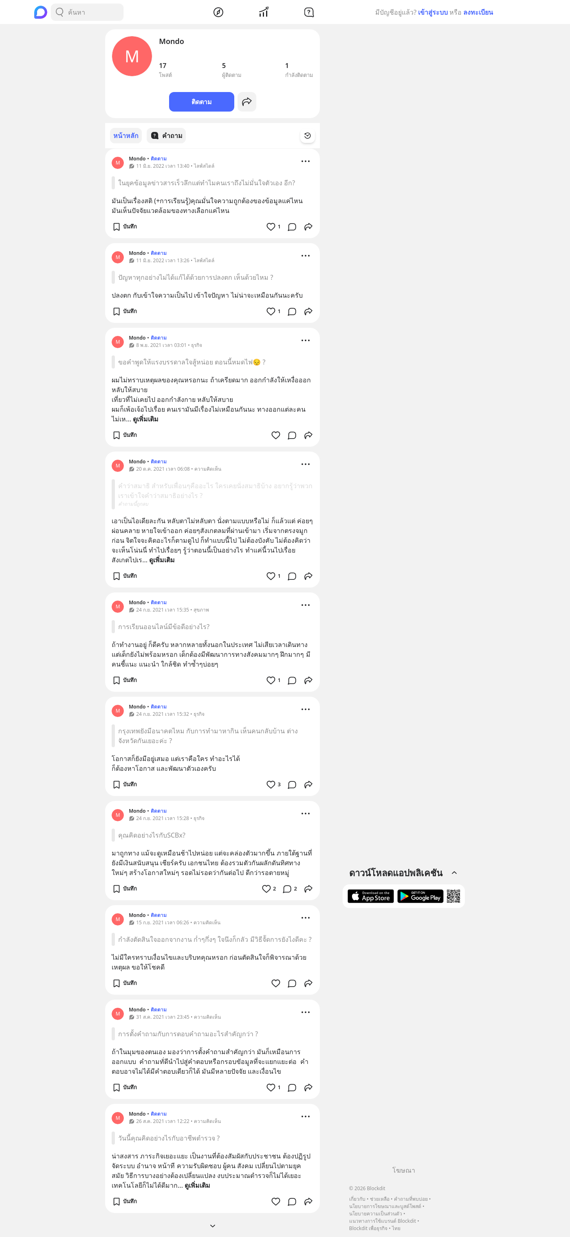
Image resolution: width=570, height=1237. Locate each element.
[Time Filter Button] (312, 135)
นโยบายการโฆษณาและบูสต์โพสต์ (385, 1206)
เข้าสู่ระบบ (433, 12)
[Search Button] (59, 12)
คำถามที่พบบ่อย (411, 1198)
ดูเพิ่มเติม (145, 418)
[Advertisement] (404, 1040)
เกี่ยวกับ (357, 1198)
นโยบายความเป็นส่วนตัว (375, 1213)
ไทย (396, 1228)
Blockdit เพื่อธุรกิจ (368, 1228)
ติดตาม (201, 101)
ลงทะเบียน (478, 12)
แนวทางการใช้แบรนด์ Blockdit (382, 1220)
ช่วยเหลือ (380, 1198)
